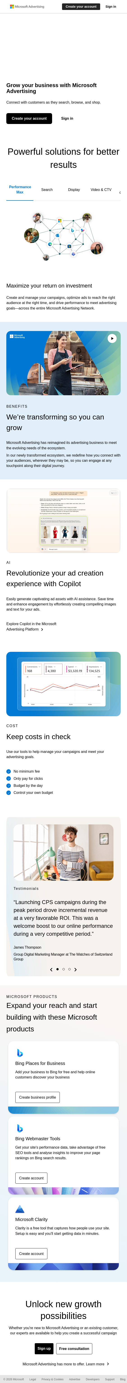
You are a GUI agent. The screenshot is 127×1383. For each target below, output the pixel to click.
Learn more (95, 1364)
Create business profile (37, 1097)
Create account (31, 1178)
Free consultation (74, 1349)
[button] (52, 970)
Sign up (44, 1348)
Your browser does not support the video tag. (63, 363)
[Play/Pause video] (112, 339)
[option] (63, 894)
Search (47, 190)
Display (74, 190)
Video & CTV (101, 190)
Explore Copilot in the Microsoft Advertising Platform (31, 626)
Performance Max (20, 189)
